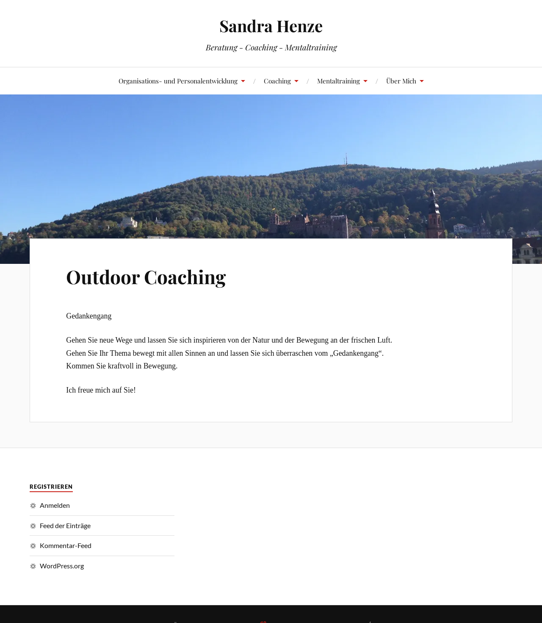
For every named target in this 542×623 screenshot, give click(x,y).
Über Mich (401, 80)
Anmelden (55, 505)
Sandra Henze (271, 25)
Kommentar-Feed (65, 545)
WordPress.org (62, 566)
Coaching (277, 80)
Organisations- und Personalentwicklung (178, 80)
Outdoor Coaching (146, 276)
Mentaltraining (338, 80)
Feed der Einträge (65, 525)
